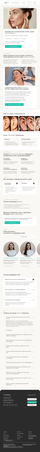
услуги (8, 7)
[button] (13, 46)
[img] (34, 2)
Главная (4, 7)
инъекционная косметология (15, 7)
